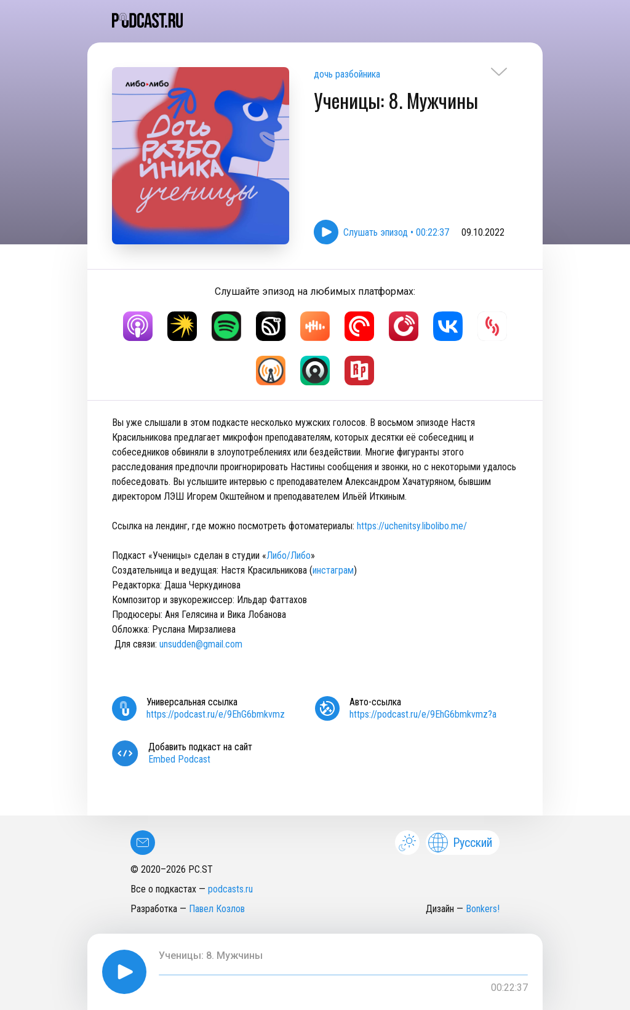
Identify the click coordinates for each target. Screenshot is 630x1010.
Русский (460, 842)
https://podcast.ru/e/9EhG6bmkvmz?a (422, 714)
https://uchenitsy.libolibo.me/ (412, 526)
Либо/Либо (288, 555)
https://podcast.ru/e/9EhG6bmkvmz (215, 714)
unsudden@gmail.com (200, 644)
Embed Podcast (179, 759)
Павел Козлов (217, 909)
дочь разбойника (347, 74)
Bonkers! (483, 909)
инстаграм (333, 570)
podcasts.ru (230, 889)
